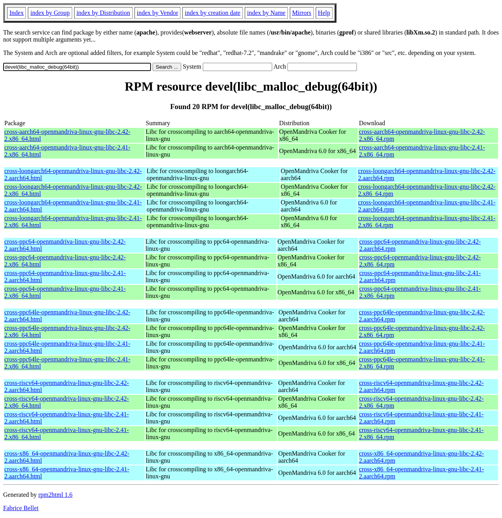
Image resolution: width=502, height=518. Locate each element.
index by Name (266, 12)
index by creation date (212, 12)
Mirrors (301, 12)
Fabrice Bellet (20, 508)
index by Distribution (103, 12)
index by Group (49, 12)
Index (16, 12)
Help (324, 12)
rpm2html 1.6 (55, 494)
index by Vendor (157, 12)
